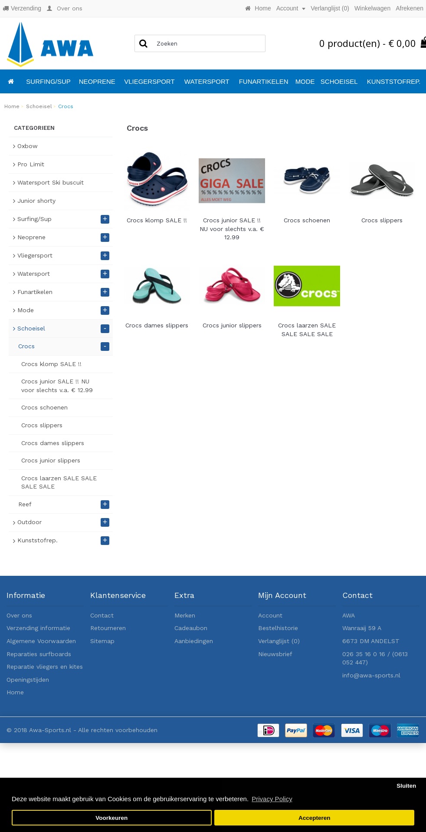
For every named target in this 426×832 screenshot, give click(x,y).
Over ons (19, 615)
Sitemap (102, 640)
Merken (184, 615)
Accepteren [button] (314, 818)
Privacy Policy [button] (272, 798)
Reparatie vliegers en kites (45, 666)
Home (15, 692)
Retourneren (108, 627)
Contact (102, 615)
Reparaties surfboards (39, 653)
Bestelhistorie (278, 627)
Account (270, 615)
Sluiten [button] (406, 785)
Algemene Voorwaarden (41, 640)
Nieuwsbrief (275, 653)
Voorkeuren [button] (111, 818)
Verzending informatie (38, 627)
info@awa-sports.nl (371, 675)
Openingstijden (28, 679)
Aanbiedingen (193, 640)
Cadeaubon (190, 627)
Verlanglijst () (279, 640)
